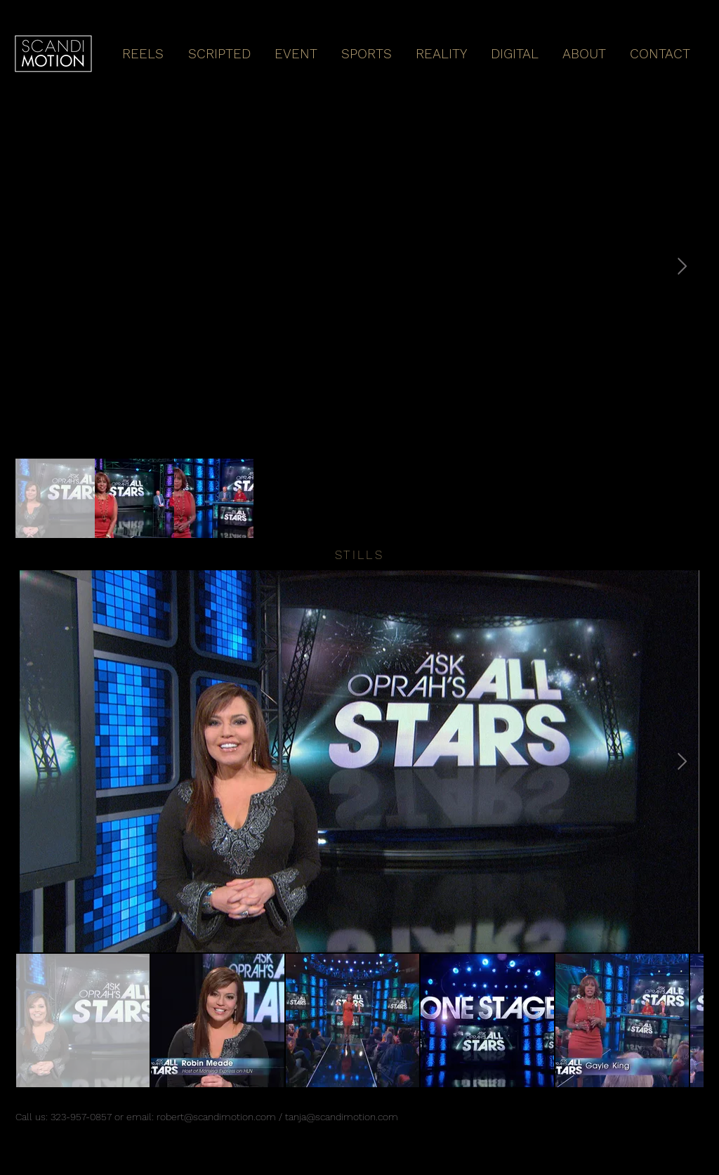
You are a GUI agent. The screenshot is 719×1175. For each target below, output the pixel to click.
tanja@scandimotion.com (341, 1116)
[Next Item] (682, 266)
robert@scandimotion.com (216, 1116)
